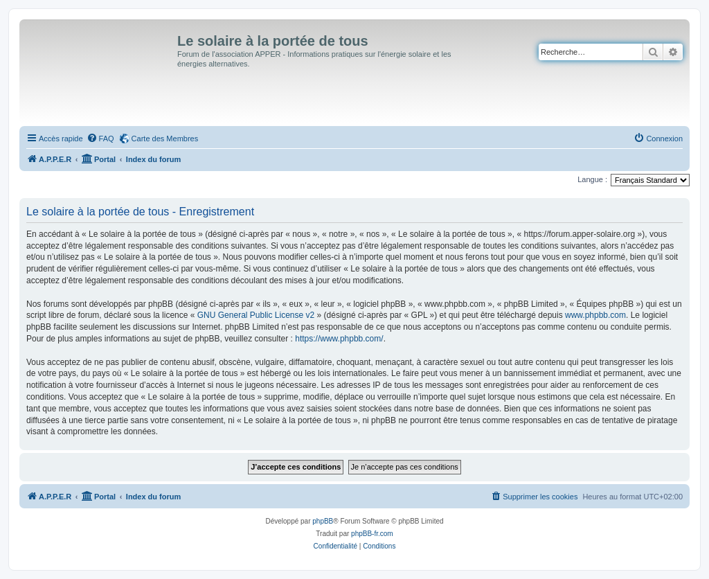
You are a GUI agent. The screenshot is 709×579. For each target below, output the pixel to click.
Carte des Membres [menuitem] (165, 138)
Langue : (592, 179)
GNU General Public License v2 (255, 315)
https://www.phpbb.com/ (339, 339)
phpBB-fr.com (372, 533)
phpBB (322, 521)
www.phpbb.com (595, 315)
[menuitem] (100, 138)
